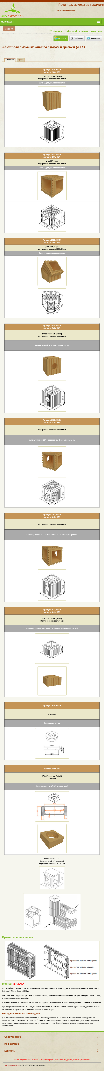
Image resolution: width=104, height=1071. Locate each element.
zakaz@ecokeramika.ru (66, 11)
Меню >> (9, 29)
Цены (21, 60)
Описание (10, 60)
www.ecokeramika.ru (12, 1065)
